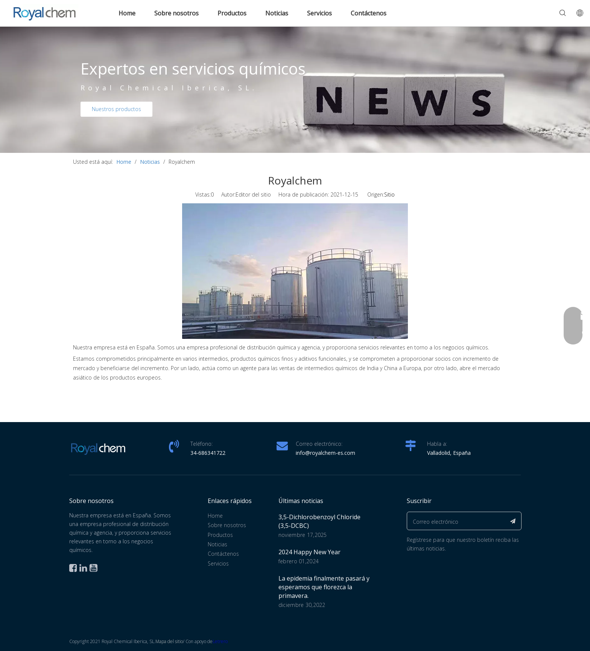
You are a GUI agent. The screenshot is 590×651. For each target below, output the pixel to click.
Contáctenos (368, 13)
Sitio (389, 194)
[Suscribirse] (513, 521)
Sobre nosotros (176, 13)
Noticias (276, 13)
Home (127, 13)
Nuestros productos (116, 109)
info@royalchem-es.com (325, 452)
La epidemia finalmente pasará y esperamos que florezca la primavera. (324, 587)
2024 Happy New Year (309, 552)
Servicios (319, 13)
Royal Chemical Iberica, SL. (169, 87)
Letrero (220, 641)
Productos (231, 13)
